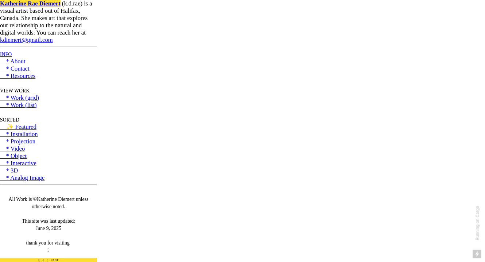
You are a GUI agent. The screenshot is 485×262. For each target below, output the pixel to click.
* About (13, 61)
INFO (6, 54)
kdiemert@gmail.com (26, 39)
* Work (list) (18, 105)
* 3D (9, 170)
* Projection (17, 141)
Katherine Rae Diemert (30, 3)
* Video (12, 148)
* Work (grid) (19, 97)
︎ (39, 260)
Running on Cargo (477, 223)
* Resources (17, 75)
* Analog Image (22, 177)
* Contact (15, 68)
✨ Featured (18, 126)
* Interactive (18, 163)
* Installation (19, 134)
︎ (43, 260)
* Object (13, 155)
